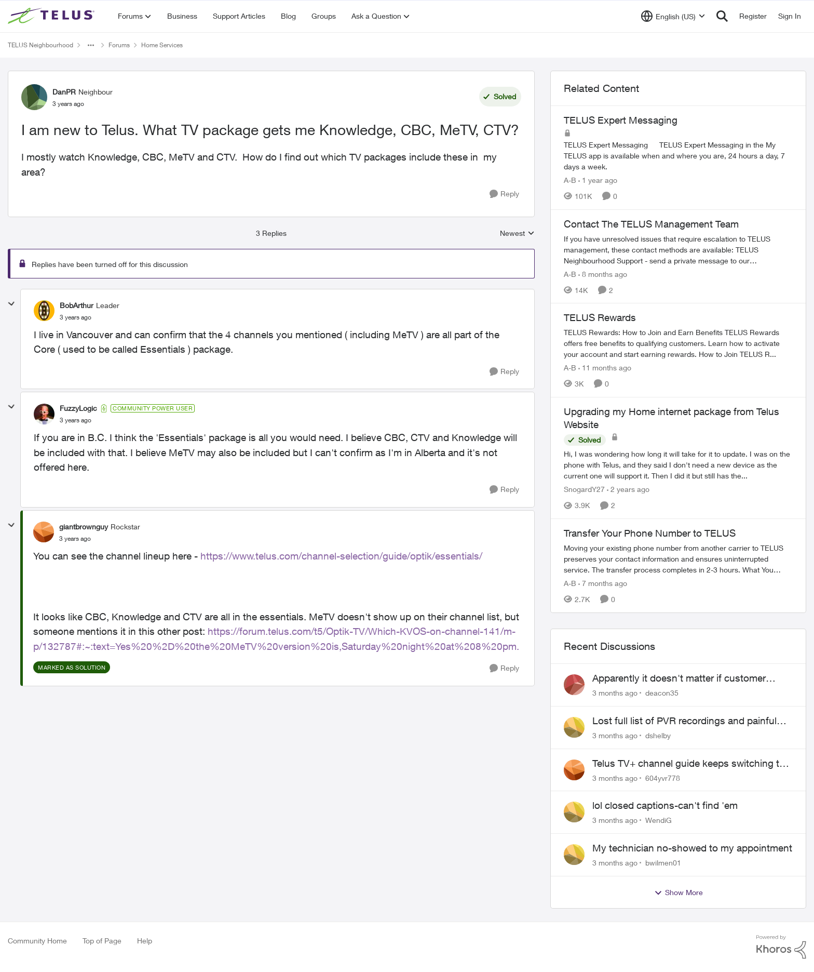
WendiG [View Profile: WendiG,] (658, 820)
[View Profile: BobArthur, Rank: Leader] (44, 310)
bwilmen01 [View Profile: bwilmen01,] (663, 862)
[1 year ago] (597, 180)
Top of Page (102, 940)
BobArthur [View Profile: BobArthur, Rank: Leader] (76, 305)
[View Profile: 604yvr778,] (574, 770)
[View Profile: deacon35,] (574, 684)
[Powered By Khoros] (781, 947)
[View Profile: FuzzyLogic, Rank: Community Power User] (44, 414)
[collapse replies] (11, 304)
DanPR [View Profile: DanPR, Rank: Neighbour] (64, 91)
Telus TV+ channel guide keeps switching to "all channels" (688, 763)
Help (144, 940)
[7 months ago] (602, 583)
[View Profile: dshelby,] (574, 727)
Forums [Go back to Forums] (119, 45)
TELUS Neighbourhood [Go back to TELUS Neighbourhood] (40, 45)
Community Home (37, 940)
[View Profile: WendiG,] (574, 812)
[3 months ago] (614, 692)
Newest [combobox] (517, 233)
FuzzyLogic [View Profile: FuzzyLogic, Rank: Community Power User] (78, 408)
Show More (678, 892)
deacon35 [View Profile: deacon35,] (662, 692)
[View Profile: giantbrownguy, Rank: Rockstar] (43, 532)
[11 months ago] (604, 367)
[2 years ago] (628, 489)
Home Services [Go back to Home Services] (162, 45)
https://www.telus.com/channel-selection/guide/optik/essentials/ (341, 556)
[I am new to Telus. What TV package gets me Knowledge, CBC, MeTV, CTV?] (75, 317)
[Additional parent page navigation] (91, 45)
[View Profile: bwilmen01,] (574, 854)
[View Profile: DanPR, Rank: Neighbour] (34, 97)
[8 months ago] (602, 273)
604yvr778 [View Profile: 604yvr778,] (662, 777)
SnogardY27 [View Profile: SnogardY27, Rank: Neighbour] (584, 489)
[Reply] (504, 194)
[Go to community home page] (52, 16)
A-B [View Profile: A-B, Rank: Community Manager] (570, 180)
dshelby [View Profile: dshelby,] (658, 735)
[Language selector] (673, 16)
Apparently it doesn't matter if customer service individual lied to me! (679, 678)
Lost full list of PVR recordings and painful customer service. (684, 721)
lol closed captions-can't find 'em (665, 805)
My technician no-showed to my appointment (692, 848)
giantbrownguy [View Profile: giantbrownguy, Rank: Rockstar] (83, 526)
